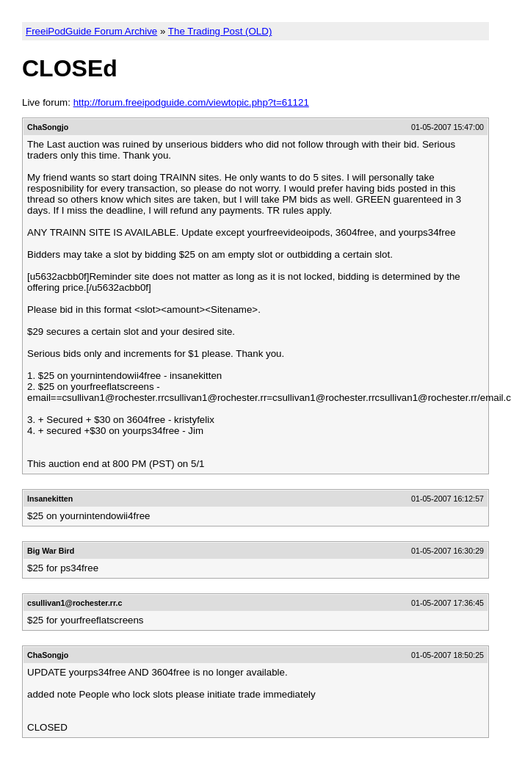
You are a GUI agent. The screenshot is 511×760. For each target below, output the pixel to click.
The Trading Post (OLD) (220, 31)
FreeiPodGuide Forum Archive (91, 31)
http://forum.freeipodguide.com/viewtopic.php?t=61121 (191, 102)
